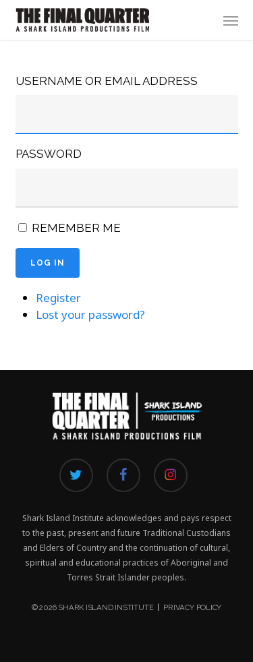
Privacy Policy (192, 607)
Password (49, 153)
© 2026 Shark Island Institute (92, 607)
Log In (47, 263)
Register (58, 297)
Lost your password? (90, 314)
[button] (230, 20)
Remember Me (76, 228)
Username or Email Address (107, 81)
